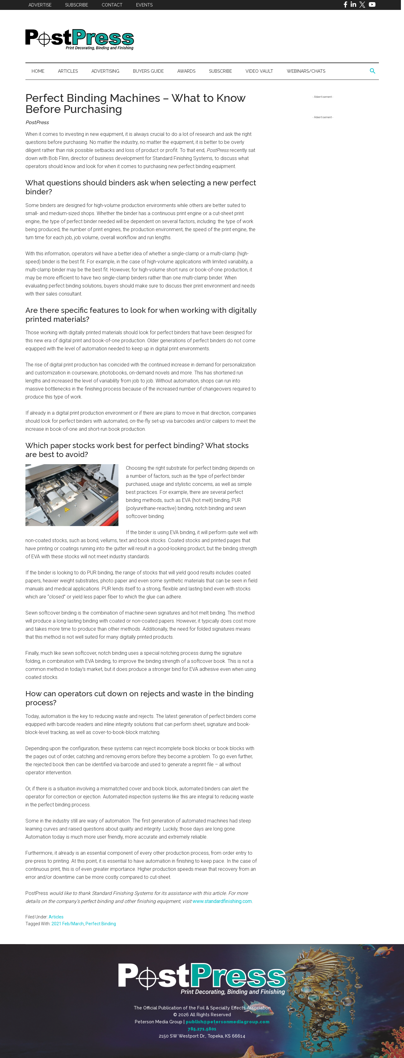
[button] (372, 71)
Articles (56, 916)
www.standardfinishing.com (222, 901)
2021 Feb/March (67, 923)
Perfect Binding (101, 923)
